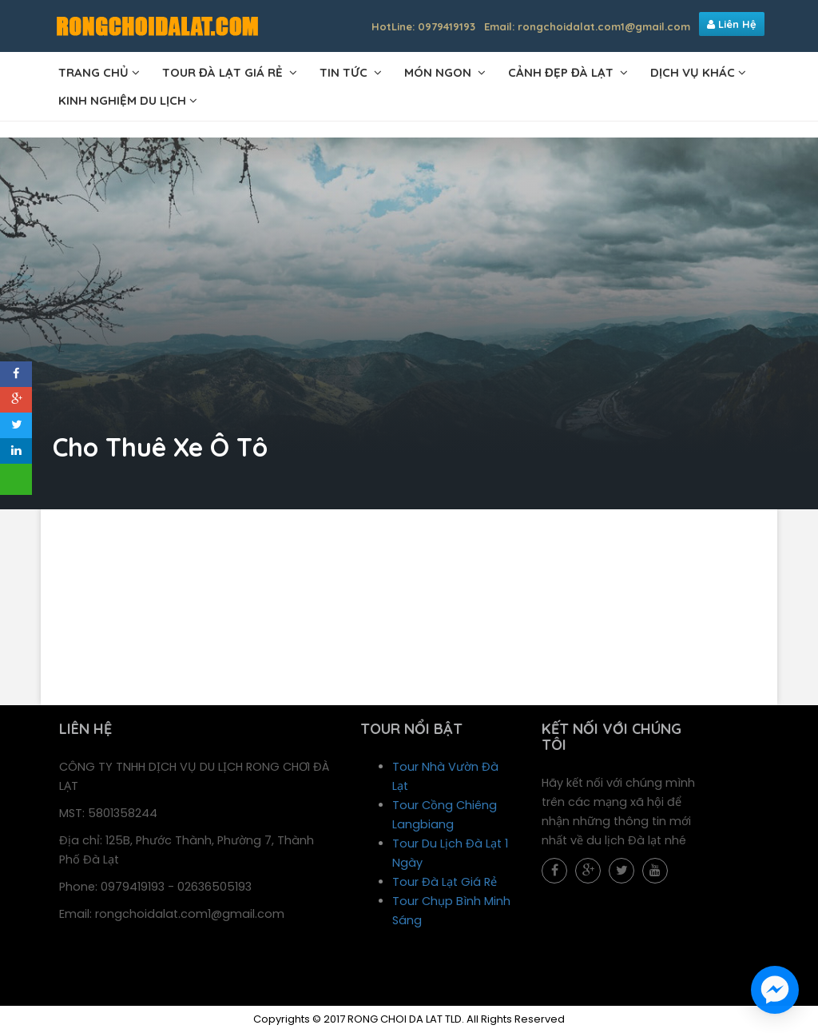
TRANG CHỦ (93, 72)
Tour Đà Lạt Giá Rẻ (444, 882)
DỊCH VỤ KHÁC (692, 72)
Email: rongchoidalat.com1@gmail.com (587, 26)
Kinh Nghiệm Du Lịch (122, 100)
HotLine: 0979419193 (423, 26)
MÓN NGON (439, 72)
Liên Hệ (731, 24)
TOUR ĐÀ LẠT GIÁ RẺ (224, 72)
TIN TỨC (345, 72)
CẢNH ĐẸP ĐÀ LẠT (562, 72)
